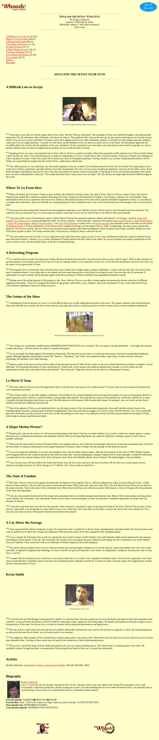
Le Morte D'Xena (14, 47)
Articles (9, 60)
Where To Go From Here (17, 39)
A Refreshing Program (16, 41)
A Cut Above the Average (17, 55)
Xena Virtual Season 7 (123, 221)
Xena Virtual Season (68, 223)
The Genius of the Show (17, 44)
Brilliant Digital (16, 226)
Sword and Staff (102, 223)
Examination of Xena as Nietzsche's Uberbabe (44, 665)
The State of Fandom (15, 52)
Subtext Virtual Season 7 (42, 223)
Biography (10, 62)
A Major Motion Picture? (17, 49)
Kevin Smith (11, 57)
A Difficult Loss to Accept (18, 36)
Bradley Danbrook (81, 19)
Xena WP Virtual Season (19, 223)
